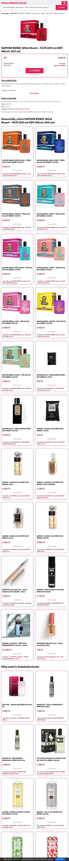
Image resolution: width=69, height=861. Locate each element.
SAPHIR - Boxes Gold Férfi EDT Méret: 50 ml (15, 537)
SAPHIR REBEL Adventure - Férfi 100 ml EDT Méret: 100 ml (16, 161)
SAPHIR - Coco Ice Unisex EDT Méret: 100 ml (49, 813)
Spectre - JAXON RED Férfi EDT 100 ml (17, 705)
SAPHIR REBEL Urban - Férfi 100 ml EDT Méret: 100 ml (16, 215)
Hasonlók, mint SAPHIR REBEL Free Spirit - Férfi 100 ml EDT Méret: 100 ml (51, 174)
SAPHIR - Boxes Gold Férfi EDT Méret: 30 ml (15, 483)
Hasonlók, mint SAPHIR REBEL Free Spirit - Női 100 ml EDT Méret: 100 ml (16, 282)
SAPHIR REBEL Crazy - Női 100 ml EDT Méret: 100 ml (51, 215)
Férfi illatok (19, 109)
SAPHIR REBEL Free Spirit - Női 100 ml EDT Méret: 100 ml (17, 268)
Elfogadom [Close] (60, 859)
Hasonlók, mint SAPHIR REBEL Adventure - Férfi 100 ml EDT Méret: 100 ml (16, 174)
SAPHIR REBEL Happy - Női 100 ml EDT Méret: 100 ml (51, 268)
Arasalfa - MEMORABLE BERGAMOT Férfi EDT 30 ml (13, 759)
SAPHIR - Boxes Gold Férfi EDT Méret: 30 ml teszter (50, 483)
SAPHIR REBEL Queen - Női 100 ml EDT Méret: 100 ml (51, 322)
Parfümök (11, 109)
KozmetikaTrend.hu (14, 2)
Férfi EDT (26, 109)
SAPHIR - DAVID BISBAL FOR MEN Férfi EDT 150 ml (50, 590)
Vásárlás (34, 70)
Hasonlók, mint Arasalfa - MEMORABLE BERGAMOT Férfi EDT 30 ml (14, 772)
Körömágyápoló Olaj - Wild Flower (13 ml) (50, 644)
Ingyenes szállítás (59, 65)
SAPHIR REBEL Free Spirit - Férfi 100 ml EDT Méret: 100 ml (51, 161)
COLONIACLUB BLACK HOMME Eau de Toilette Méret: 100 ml (51, 759)
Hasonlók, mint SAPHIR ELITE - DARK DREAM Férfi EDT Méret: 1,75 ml (50, 389)
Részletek (50, 859)
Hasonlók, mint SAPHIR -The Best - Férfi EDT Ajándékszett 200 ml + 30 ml (15, 657)
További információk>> (8, 90)
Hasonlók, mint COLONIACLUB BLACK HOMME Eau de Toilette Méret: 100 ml (51, 772)
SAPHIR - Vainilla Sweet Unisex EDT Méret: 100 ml (16, 813)
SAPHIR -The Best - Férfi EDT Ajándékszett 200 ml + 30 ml (14, 644)
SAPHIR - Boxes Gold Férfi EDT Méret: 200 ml (50, 537)
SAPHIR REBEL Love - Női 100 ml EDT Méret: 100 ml (16, 322)
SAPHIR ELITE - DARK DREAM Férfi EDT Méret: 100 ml (16, 429)
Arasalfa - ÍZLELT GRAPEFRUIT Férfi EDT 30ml (50, 705)
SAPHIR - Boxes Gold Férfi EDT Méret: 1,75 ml (50, 429)
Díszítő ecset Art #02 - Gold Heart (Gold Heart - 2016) (14, 590)
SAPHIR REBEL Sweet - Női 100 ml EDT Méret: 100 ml (16, 376)
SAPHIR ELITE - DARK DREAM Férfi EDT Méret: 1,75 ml (51, 376)
